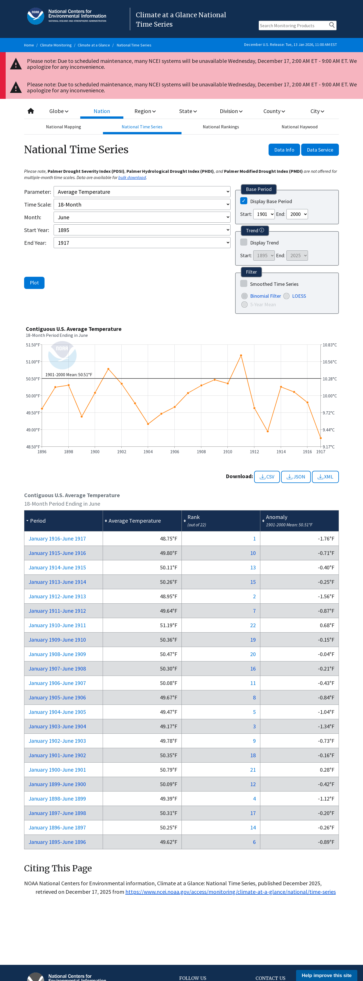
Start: (246, 214)
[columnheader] (63, 520)
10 (253, 552)
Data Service (320, 149)
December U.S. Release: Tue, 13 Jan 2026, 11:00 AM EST (290, 44)
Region (145, 110)
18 (253, 755)
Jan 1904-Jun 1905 (57, 711)
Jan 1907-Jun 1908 (57, 668)
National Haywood (300, 126)
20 (253, 653)
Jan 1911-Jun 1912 (57, 610)
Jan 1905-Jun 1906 (57, 697)
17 (253, 812)
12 (253, 784)
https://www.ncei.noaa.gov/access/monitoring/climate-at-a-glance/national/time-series (230, 891)
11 (253, 682)
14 (253, 827)
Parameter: (37, 191)
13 (253, 567)
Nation (102, 110)
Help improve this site (327, 975)
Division (231, 110)
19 (253, 639)
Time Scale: (37, 204)
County (274, 110)
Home (29, 45)
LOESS (299, 296)
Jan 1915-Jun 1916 (57, 552)
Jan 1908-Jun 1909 (57, 653)
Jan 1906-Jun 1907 (57, 682)
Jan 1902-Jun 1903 (57, 740)
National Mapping (63, 126)
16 (253, 668)
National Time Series (134, 45)
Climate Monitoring (56, 45)
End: (280, 214)
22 (253, 625)
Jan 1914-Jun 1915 (57, 567)
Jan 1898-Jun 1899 (57, 798)
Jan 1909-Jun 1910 (57, 639)
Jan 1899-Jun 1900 (57, 784)
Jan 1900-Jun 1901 (57, 769)
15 (253, 581)
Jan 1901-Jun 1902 (57, 755)
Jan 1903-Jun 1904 (57, 726)
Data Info (284, 149)
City (317, 110)
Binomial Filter (265, 296)
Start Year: (36, 229)
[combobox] (181, 111)
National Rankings (221, 126)
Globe (58, 110)
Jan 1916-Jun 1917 (57, 538)
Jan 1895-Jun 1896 (57, 841)
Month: (32, 217)
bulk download (132, 177)
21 (253, 769)
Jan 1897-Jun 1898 (57, 812)
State (188, 110)
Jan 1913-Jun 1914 (57, 581)
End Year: (35, 242)
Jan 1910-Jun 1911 (57, 625)
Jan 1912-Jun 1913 (57, 596)
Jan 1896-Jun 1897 (57, 827)
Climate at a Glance (94, 45)
